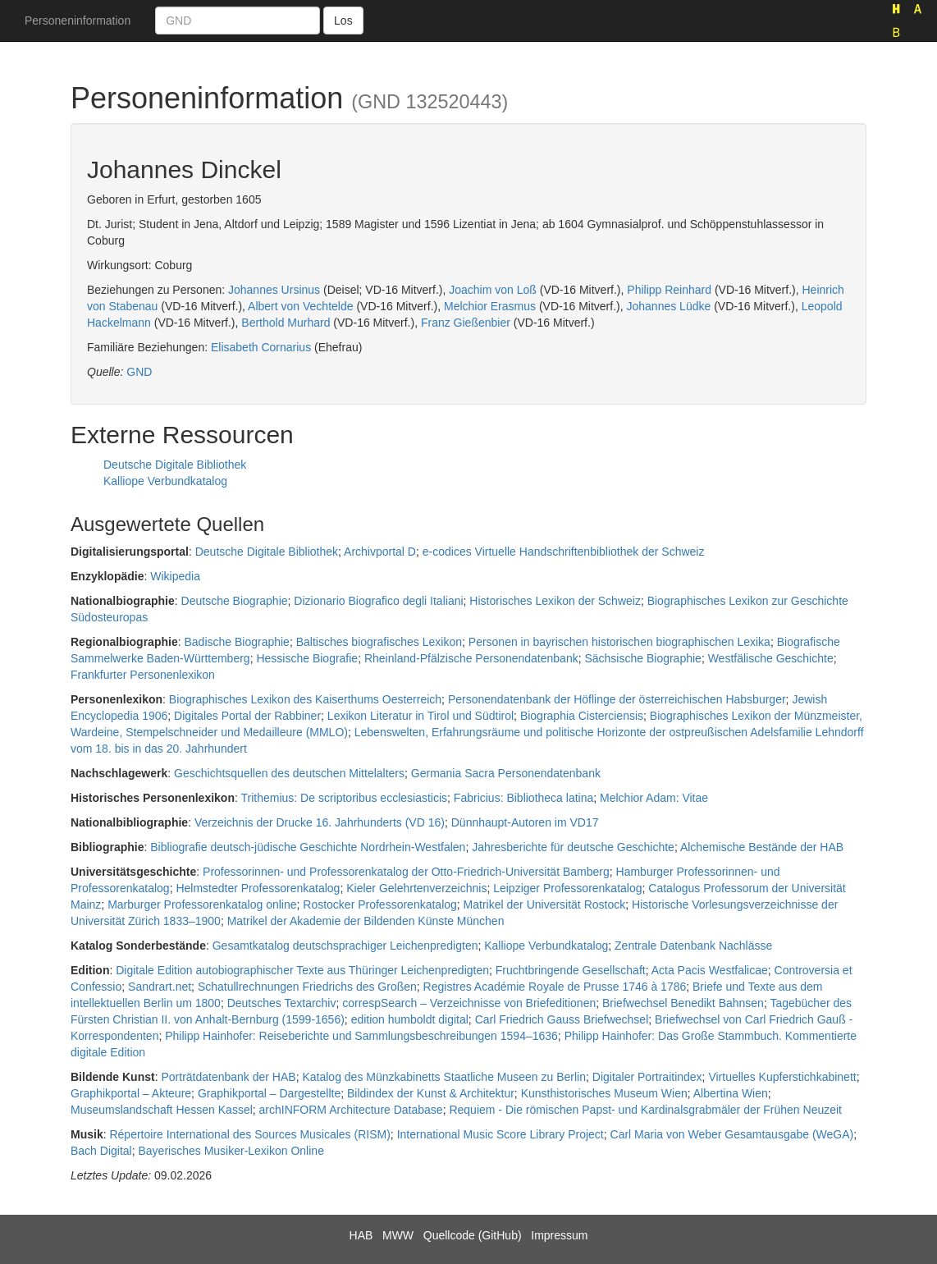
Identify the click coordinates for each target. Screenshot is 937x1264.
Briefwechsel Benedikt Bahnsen (683, 1003)
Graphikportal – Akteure (131, 1093)
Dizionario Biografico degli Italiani (378, 600)
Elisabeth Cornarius (261, 347)
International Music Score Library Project (500, 1134)
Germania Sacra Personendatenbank (506, 773)
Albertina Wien (730, 1093)
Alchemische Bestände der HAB (761, 847)
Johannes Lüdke (668, 306)
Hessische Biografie (307, 658)
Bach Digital (101, 1150)
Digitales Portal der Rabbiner (247, 715)
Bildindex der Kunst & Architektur (430, 1093)
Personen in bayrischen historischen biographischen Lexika (619, 641)
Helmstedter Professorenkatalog (258, 888)
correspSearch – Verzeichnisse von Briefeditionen (469, 1003)
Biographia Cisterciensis (581, 715)
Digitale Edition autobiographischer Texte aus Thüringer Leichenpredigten (302, 970)
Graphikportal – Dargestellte (269, 1093)
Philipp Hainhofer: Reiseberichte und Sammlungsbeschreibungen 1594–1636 (361, 1035)
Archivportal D (380, 551)
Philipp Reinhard (669, 289)
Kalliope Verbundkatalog (165, 481)
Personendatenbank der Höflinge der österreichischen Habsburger (617, 699)
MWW (398, 1235)
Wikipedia (175, 576)
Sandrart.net (159, 986)
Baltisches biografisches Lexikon (379, 641)
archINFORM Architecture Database (351, 1109)
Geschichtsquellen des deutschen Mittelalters (289, 773)
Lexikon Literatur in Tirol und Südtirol (420, 715)
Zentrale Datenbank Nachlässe (693, 945)
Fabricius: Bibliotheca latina (523, 797)
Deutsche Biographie (234, 600)
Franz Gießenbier (465, 322)
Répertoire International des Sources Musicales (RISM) (249, 1134)
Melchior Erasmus (490, 306)
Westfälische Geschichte (771, 658)
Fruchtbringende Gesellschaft (571, 970)
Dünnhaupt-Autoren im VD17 (525, 822)
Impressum (559, 1235)
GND (139, 371)
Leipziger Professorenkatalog (567, 888)
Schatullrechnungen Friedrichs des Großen (307, 986)
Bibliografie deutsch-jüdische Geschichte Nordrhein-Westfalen (307, 847)
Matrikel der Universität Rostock (545, 904)
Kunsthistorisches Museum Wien (604, 1093)
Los (343, 20)
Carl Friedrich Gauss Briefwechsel (562, 1019)
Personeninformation (77, 20)
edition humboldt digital (409, 1019)
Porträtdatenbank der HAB (228, 1076)
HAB (361, 1235)
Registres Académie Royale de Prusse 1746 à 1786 (555, 986)
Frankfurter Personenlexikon (143, 674)
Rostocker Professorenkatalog (380, 904)
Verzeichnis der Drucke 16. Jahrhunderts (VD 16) (319, 822)
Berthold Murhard (285, 322)
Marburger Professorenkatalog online (201, 904)
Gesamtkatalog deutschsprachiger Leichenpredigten (345, 945)
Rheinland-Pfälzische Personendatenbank (471, 658)
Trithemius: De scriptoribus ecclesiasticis (344, 797)
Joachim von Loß (493, 289)
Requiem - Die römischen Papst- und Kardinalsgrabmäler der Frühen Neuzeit (645, 1109)
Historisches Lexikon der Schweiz (555, 600)
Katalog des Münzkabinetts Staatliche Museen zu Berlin (444, 1076)
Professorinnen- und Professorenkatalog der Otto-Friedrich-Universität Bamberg (406, 871)
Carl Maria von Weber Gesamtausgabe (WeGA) (732, 1134)
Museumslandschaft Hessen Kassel (162, 1109)
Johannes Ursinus (274, 289)
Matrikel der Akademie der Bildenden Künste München (366, 920)
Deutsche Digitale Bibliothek (174, 464)
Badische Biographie (236, 641)
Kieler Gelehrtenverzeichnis (416, 888)
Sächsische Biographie (642, 658)
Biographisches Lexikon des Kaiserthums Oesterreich (305, 699)
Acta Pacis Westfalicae (709, 970)
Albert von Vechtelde (300, 306)
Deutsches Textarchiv (281, 1003)
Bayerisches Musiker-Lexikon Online (230, 1150)
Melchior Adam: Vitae (654, 797)
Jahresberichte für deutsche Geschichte (573, 847)
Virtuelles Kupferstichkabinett (782, 1076)
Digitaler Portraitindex (647, 1076)
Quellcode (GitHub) (472, 1235)
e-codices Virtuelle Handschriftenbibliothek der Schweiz (564, 551)
